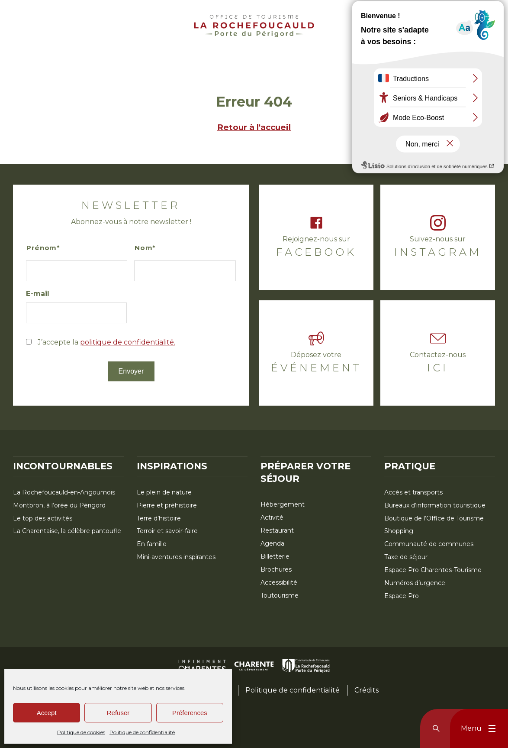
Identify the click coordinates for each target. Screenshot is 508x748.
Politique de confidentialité (142, 732)
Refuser (118, 712)
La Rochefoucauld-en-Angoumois (64, 492)
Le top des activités (42, 518)
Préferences (189, 712)
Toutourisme (279, 595)
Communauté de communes (428, 544)
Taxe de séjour (406, 557)
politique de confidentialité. (127, 342)
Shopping (398, 531)
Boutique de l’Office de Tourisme (434, 518)
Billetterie (274, 556)
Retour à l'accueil (254, 127)
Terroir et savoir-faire (167, 531)
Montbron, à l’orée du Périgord (59, 505)
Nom (143, 248)
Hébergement (282, 504)
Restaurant (277, 530)
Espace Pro (401, 596)
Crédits (366, 690)
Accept (47, 712)
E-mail (37, 293)
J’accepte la (106, 342)
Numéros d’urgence (414, 583)
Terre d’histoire (159, 518)
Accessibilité (278, 582)
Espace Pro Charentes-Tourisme (433, 570)
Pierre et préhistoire (167, 505)
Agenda (272, 543)
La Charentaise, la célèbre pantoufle (67, 531)
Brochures (276, 569)
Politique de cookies (81, 732)
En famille (152, 544)
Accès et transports (413, 492)
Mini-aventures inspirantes (176, 557)
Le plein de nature (164, 492)
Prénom (41, 248)
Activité (271, 517)
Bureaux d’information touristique (434, 505)
